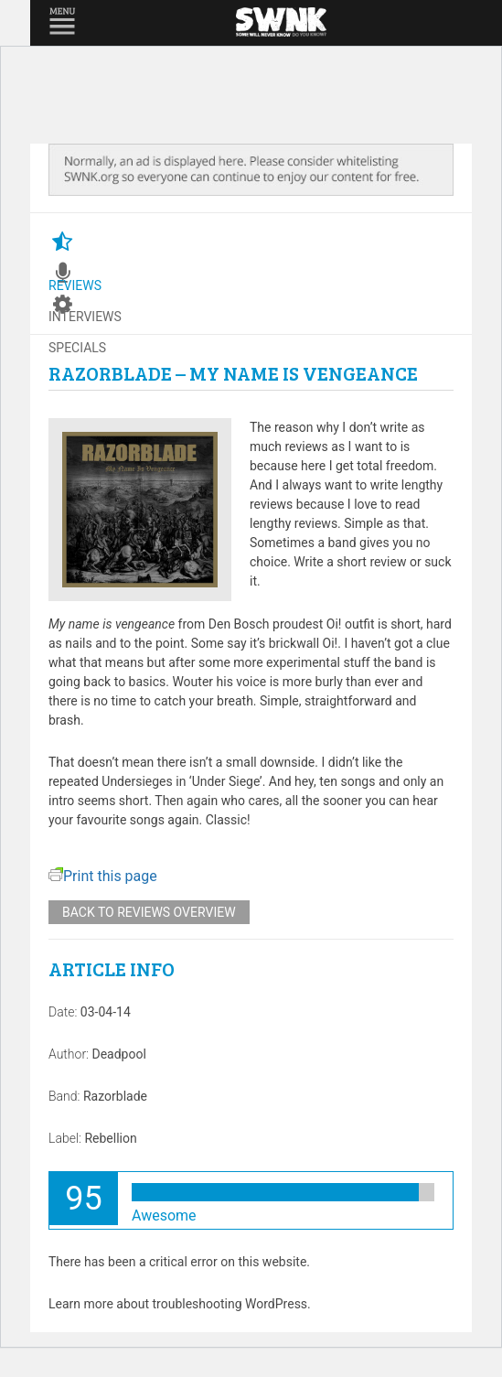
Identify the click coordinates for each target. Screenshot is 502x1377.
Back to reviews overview (149, 912)
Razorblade (115, 1096)
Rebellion (110, 1138)
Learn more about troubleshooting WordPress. (179, 1303)
